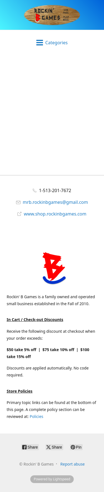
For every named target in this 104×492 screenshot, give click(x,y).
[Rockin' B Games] (52, 15)
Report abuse (72, 464)
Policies (36, 416)
